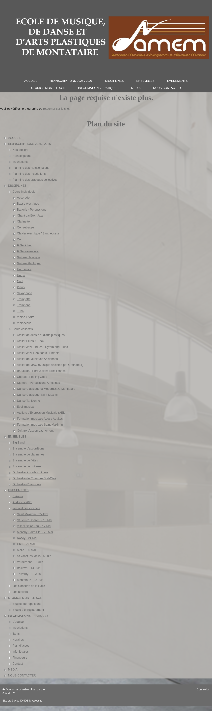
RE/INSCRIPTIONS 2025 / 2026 (29, 144)
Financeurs (20, 657)
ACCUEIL (14, 138)
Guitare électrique (29, 263)
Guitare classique (28, 257)
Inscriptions (20, 161)
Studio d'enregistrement (28, 609)
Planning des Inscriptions (29, 173)
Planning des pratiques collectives (35, 179)
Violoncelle (24, 323)
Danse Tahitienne (28, 400)
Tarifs (16, 633)
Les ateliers (20, 592)
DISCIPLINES (17, 185)
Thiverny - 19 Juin (29, 574)
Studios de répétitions (27, 603)
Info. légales (21, 651)
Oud (20, 281)
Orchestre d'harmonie (27, 484)
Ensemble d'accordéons (28, 448)
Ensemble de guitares (27, 466)
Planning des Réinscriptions (31, 167)
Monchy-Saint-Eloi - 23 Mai (35, 532)
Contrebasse (25, 227)
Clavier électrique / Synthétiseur (38, 233)
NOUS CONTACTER (22, 675)
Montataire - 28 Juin (30, 580)
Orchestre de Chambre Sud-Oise (34, 478)
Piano (21, 287)
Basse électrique (28, 203)
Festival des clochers (26, 508)
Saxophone (24, 293)
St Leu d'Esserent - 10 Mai (34, 520)
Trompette (23, 299)
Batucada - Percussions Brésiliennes (41, 371)
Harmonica (24, 269)
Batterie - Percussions (31, 209)
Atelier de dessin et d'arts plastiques (41, 335)
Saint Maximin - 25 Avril (32, 514)
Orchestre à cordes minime (30, 472)
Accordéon (24, 197)
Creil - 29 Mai (26, 544)
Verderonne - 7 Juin (30, 562)
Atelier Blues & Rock (30, 341)
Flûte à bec (24, 245)
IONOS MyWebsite (31, 700)
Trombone (23, 305)
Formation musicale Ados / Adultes (40, 418)
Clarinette (23, 221)
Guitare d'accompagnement (35, 430)
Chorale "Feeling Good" (32, 376)
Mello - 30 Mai (26, 550)
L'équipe (18, 621)
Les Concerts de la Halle (29, 586)
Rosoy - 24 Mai (27, 538)
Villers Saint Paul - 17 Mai (34, 526)
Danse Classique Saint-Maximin (38, 394)
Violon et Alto (25, 317)
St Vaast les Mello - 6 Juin (34, 556)
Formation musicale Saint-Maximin (40, 424)
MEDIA (13, 669)
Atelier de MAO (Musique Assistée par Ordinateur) (50, 365)
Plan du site (38, 689)
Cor (19, 239)
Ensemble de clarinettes (28, 454)
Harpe (21, 275)
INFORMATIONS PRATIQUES (28, 615)
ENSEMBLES (17, 436)
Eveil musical (25, 406)
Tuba (20, 311)
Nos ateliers (20, 149)
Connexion (203, 689)
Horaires (18, 639)
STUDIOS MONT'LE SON (25, 597)
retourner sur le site (56, 108)
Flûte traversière (28, 251)
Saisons (18, 496)
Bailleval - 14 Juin (28, 568)
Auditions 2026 (22, 502)
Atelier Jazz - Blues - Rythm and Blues (42, 347)
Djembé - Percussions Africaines (38, 382)
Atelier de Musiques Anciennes (37, 359)
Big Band (19, 442)
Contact (18, 663)
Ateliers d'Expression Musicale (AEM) (42, 412)
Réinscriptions (22, 155)
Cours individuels (24, 191)
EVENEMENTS (18, 490)
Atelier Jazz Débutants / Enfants (38, 353)
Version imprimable (15, 689)
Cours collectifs (23, 329)
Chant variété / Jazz (30, 215)
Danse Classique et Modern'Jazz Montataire (46, 388)
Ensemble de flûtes (25, 460)
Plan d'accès (21, 645)
